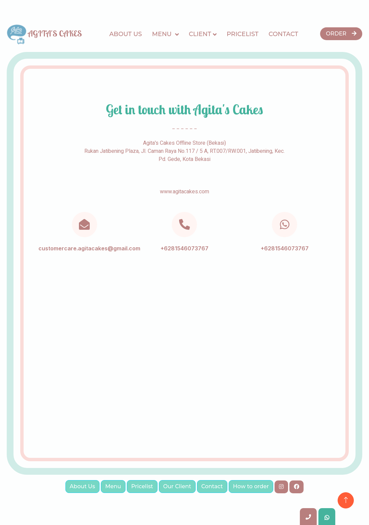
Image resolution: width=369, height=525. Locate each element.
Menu (162, 34)
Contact (283, 34)
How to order (251, 486)
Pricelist (242, 34)
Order (341, 33)
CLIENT (200, 34)
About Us (125, 34)
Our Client (177, 486)
